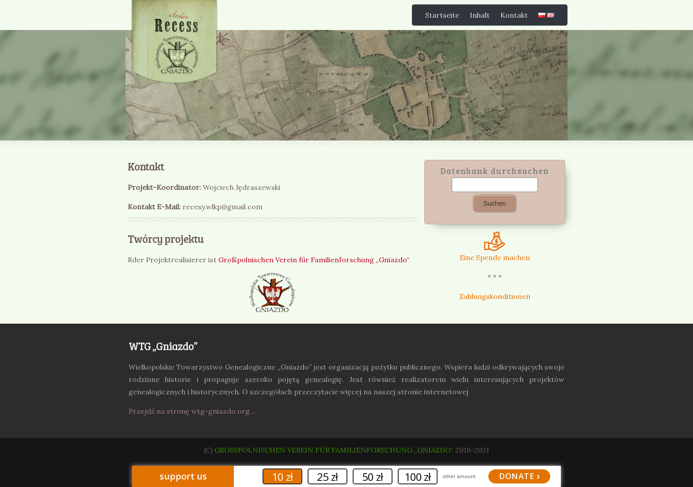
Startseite (442, 15)
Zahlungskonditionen (494, 296)
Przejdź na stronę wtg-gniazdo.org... (192, 411)
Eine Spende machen (495, 253)
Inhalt (480, 15)
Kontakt (514, 15)
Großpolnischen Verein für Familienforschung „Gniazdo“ (313, 259)
